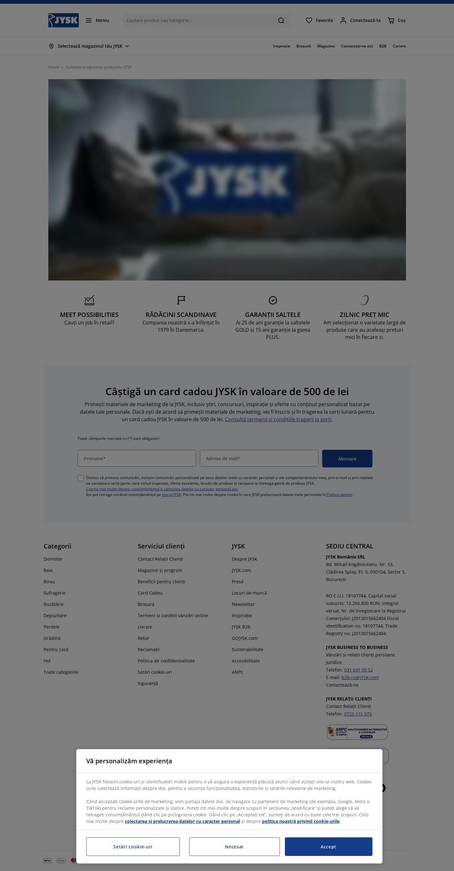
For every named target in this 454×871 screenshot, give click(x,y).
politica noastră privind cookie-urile (300, 821)
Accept (328, 847)
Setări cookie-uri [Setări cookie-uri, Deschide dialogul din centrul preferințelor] (132, 847)
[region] (229, 806)
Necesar (234, 847)
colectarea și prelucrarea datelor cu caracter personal (182, 821)
